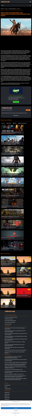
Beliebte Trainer (7, 394)
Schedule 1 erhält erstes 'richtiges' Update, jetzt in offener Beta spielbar (16, 362)
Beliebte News (7, 399)
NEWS (3, 123)
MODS (14, 123)
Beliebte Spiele (7, 392)
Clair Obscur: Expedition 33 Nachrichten (11, 317)
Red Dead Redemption (12, 8)
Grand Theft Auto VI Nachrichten (10, 322)
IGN (27, 63)
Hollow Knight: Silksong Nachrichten (10, 320)
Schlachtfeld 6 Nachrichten (9, 318)
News (18, 8)
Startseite (2, 8)
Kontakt (6, 386)
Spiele (6, 8)
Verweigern (16, 410)
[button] (30, 401)
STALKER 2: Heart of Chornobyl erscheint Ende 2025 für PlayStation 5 (15, 350)
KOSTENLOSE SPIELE (22, 123)
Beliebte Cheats (7, 397)
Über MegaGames (7, 385)
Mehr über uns (16, 115)
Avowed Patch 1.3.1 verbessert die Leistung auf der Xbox (13, 369)
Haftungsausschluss (8, 388)
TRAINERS (9, 123)
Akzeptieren (16, 408)
